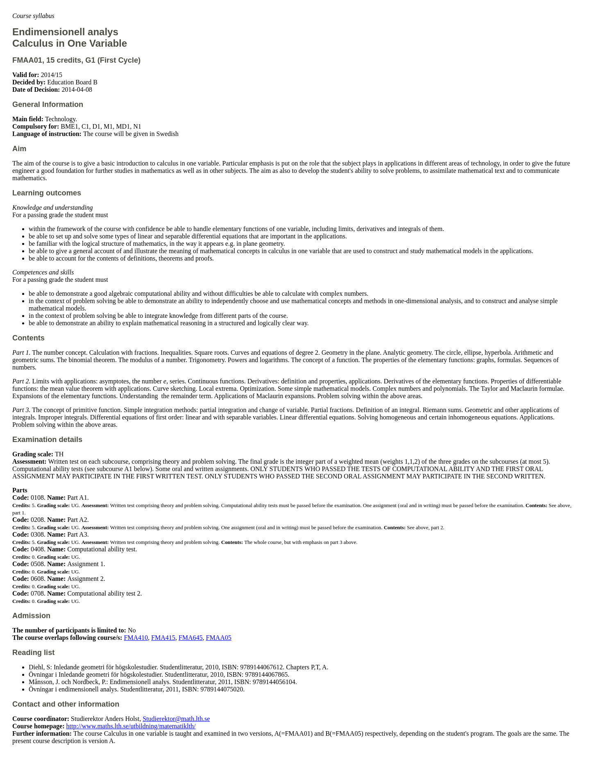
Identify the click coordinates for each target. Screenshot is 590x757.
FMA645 (191, 637)
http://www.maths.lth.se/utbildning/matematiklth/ (131, 726)
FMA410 (136, 637)
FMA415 (163, 637)
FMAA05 (218, 637)
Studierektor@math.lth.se (176, 718)
